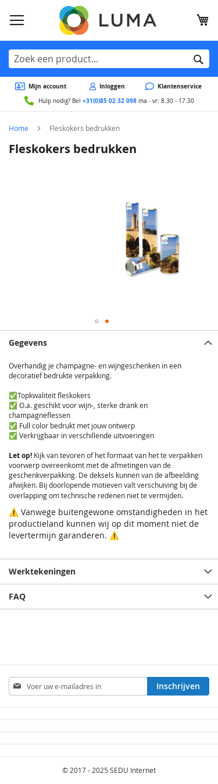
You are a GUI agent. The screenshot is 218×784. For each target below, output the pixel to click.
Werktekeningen (42, 571)
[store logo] (109, 20)
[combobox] (109, 58)
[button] (96, 321)
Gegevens (28, 342)
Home (18, 128)
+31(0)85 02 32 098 (110, 101)
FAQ (17, 596)
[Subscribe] (178, 686)
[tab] (109, 342)
